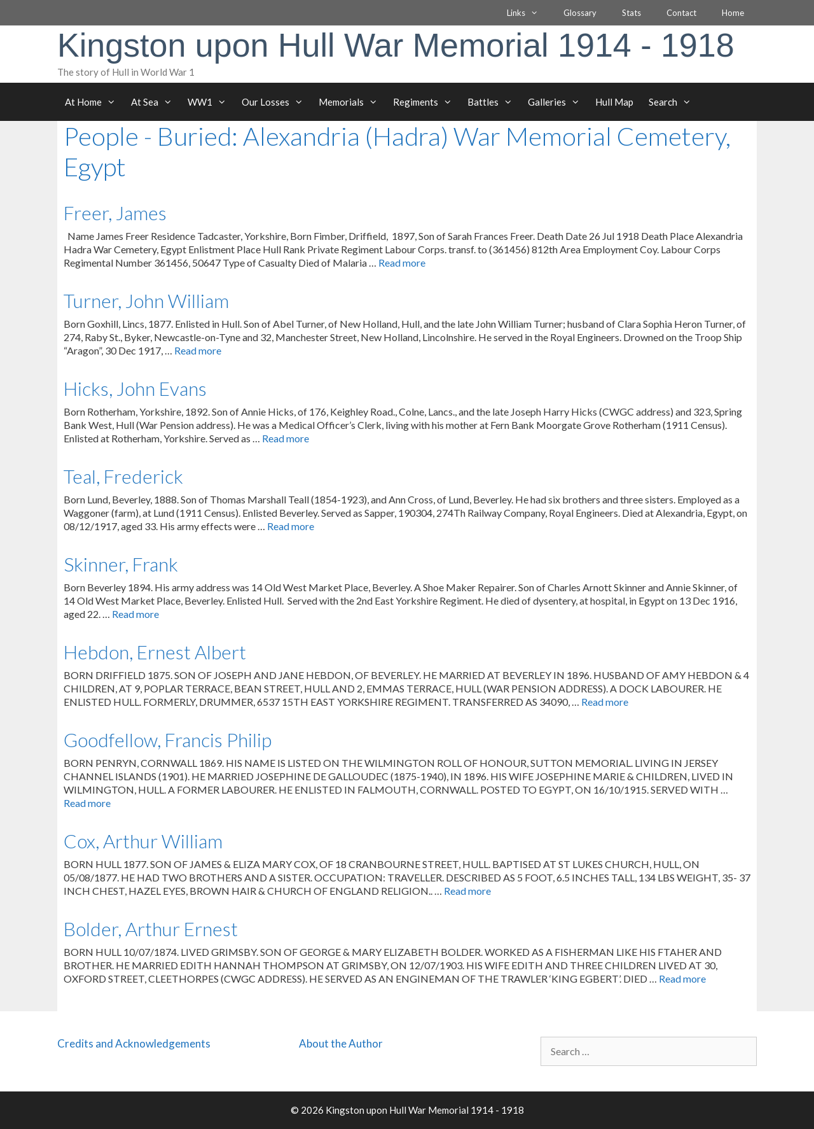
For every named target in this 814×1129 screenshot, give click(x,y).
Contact (681, 13)
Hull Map (614, 102)
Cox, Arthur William (143, 840)
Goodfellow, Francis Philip (168, 739)
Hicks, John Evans (135, 388)
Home (733, 13)
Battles (493, 102)
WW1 (211, 102)
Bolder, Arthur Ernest (151, 928)
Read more (401, 262)
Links (529, 12)
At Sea (155, 102)
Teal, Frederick (123, 476)
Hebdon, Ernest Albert (155, 651)
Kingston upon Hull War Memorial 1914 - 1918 (396, 45)
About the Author (341, 1043)
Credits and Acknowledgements (133, 1043)
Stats (631, 13)
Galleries (558, 102)
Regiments (426, 102)
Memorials (352, 102)
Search (674, 102)
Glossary (580, 13)
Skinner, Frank (121, 563)
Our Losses (276, 102)
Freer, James (115, 212)
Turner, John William (146, 300)
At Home (94, 102)
